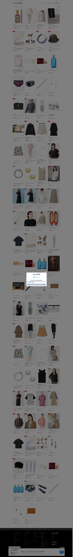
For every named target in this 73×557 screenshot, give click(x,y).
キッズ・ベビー (26, 539)
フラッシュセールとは (36, 536)
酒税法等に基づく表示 (44, 548)
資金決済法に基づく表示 (44, 546)
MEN (14, 536)
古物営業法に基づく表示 (44, 545)
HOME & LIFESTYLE (17, 539)
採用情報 (42, 536)
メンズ (25, 536)
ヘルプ (34, 539)
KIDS (14, 542)
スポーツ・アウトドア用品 (28, 542)
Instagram (53, 536)
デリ (25, 545)
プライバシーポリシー (44, 539)
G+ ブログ (53, 539)
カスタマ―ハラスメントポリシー (45, 542)
